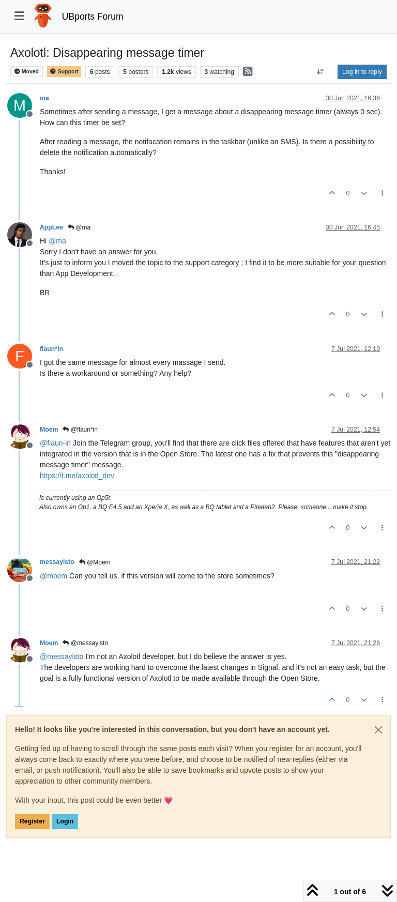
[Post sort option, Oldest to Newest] (320, 72)
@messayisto (85, 643)
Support (64, 71)
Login (64, 821)
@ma (79, 227)
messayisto (57, 561)
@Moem (95, 562)
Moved (26, 71)
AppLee (51, 227)
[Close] (378, 730)
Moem (49, 429)
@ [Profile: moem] (53, 576)
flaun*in (51, 349)
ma (44, 98)
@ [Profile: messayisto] (61, 656)
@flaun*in (80, 429)
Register (32, 821)
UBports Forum (93, 16)
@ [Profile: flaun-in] (55, 443)
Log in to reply (362, 71)
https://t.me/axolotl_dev (77, 475)
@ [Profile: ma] (57, 241)
